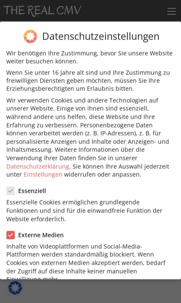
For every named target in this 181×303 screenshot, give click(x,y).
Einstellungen (43, 169)
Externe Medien (37, 230)
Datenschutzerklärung (37, 161)
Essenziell (28, 186)
